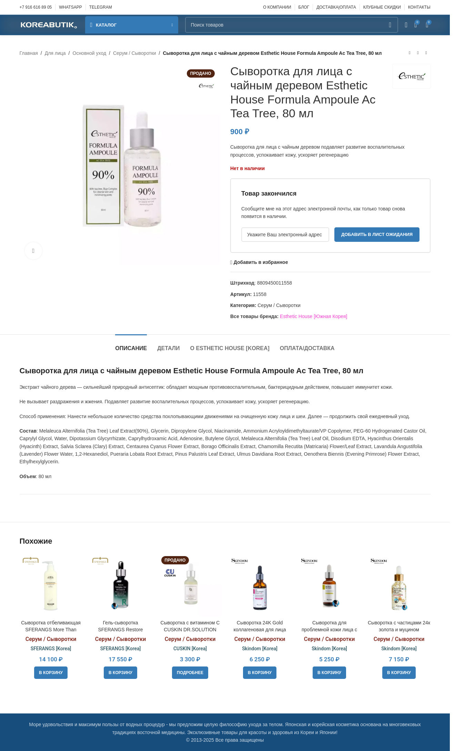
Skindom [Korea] (259, 648)
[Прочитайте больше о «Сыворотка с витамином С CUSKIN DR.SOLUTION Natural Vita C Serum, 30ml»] (190, 672)
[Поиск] (291, 25)
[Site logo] (49, 24)
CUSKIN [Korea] (190, 648)
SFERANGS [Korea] (51, 648)
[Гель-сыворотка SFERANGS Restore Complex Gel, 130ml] (120, 585)
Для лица (55, 53)
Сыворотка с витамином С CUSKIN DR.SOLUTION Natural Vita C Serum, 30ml (190, 629)
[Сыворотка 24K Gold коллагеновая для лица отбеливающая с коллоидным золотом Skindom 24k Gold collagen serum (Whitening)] (260, 585)
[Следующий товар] (426, 53)
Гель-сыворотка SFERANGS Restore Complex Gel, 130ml (120, 629)
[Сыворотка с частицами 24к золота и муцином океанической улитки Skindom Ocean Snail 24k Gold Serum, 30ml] (399, 585)
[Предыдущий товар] (410, 53)
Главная (29, 53)
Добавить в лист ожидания (376, 234)
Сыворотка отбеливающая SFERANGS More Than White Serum (51, 629)
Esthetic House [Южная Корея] (313, 316)
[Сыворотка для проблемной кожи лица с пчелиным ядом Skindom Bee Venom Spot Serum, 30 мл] (329, 585)
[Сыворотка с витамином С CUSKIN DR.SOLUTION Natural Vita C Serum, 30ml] (190, 585)
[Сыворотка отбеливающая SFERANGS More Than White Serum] (51, 585)
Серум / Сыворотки (134, 53)
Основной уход (90, 53)
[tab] (131, 344)
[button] (51, 672)
